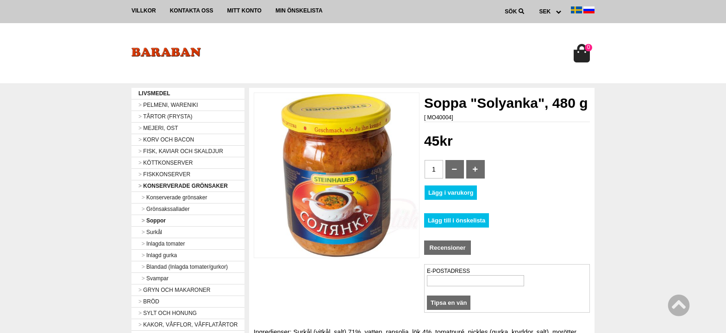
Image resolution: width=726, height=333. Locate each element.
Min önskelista (299, 10)
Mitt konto (244, 10)
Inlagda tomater (161, 243)
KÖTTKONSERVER (165, 163)
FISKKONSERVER (164, 174)
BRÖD (148, 301)
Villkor (143, 10)
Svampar (153, 278)
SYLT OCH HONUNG (167, 313)
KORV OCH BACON (166, 139)
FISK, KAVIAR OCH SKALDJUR (180, 151)
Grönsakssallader (163, 209)
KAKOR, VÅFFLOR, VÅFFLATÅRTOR (188, 324)
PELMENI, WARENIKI (168, 105)
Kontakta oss (191, 10)
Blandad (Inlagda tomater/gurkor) (183, 267)
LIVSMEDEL (154, 93)
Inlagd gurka (157, 255)
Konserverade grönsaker (172, 197)
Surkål (150, 232)
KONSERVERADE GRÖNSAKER (183, 186)
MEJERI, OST (158, 128)
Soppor (152, 220)
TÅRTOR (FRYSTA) (165, 116)
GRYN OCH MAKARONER (174, 290)
